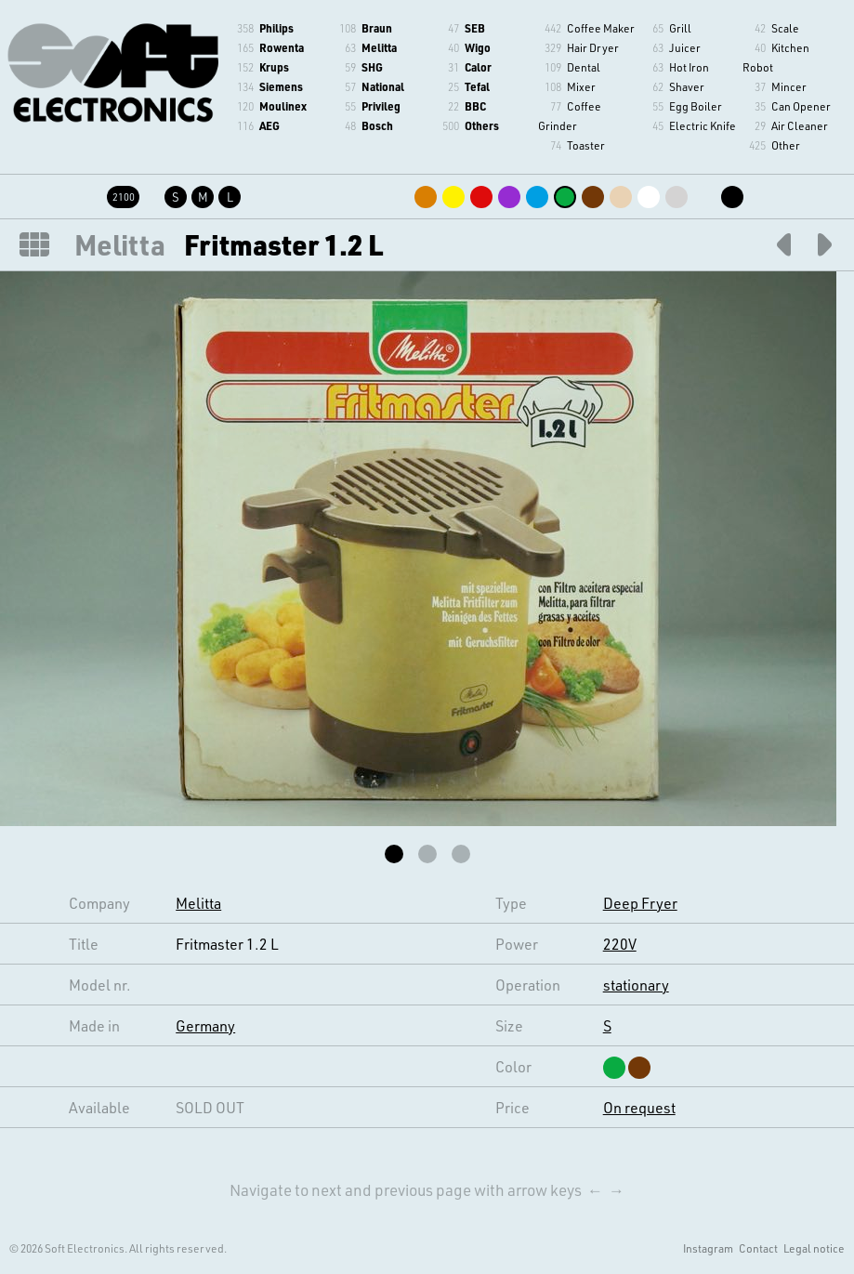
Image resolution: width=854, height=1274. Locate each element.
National (382, 86)
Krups (274, 66)
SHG (372, 66)
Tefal (477, 86)
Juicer (685, 47)
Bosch (377, 125)
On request (639, 1107)
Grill (680, 27)
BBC (475, 106)
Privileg (381, 106)
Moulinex (283, 106)
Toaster (586, 145)
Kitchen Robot (775, 57)
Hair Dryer (593, 47)
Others (482, 125)
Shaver (686, 86)
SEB (475, 27)
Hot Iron (689, 66)
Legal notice (814, 1248)
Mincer (789, 86)
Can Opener (801, 106)
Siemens (281, 86)
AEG (269, 125)
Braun (376, 27)
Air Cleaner (799, 125)
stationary (636, 984)
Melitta (379, 47)
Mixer (581, 86)
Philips (276, 27)
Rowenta (281, 47)
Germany (205, 1025)
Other (785, 145)
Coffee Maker (601, 27)
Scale (785, 27)
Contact (758, 1248)
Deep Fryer (640, 903)
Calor (478, 66)
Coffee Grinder (569, 116)
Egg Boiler (695, 106)
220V (620, 943)
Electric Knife (702, 125)
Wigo (478, 47)
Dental (583, 66)
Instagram (708, 1248)
